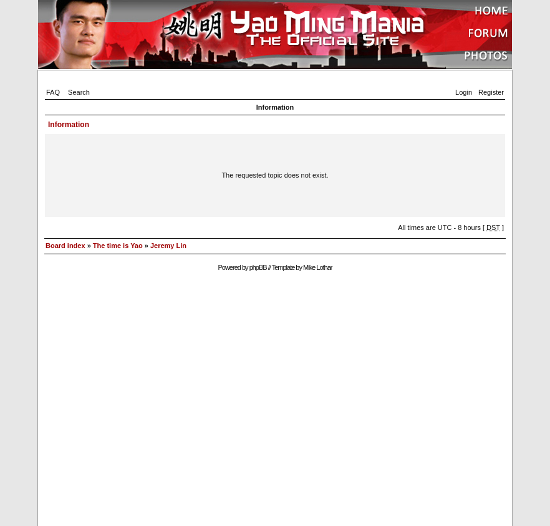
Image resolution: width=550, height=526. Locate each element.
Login (463, 92)
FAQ (53, 92)
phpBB (258, 267)
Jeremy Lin (168, 245)
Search (79, 92)
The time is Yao (118, 245)
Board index (65, 245)
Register (491, 92)
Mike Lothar (317, 267)
